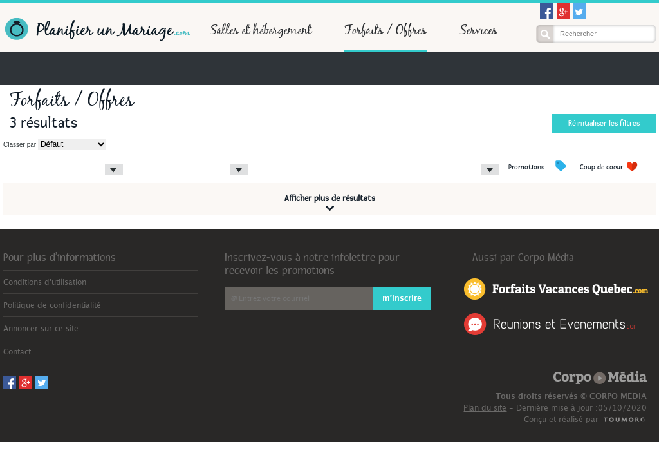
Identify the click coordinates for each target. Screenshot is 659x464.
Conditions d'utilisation (44, 282)
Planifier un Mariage (96, 29)
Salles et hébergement (260, 29)
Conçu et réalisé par (561, 419)
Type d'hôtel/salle (404, 157)
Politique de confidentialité (52, 305)
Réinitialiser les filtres (604, 123)
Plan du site (484, 408)
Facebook (546, 11)
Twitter (579, 11)
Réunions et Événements (551, 324)
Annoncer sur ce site (41, 329)
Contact (17, 352)
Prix (259, 157)
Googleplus (563, 11)
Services (478, 29)
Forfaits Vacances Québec (556, 288)
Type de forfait (149, 157)
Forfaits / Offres (385, 29)
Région (13, 157)
